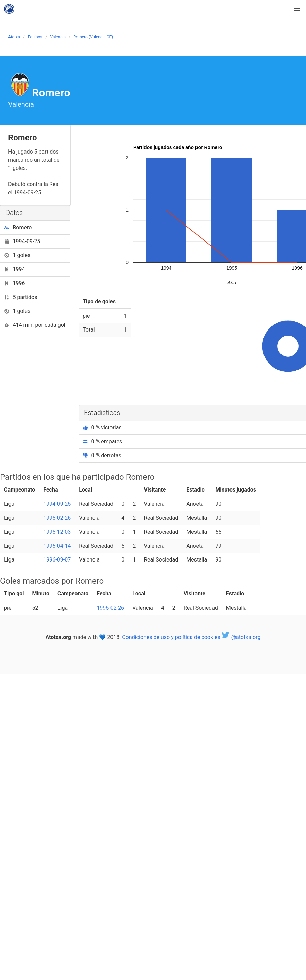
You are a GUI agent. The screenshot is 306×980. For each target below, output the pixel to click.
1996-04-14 (57, 545)
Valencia (58, 37)
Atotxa (14, 37)
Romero (18, 227)
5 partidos (20, 297)
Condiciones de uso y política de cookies (171, 637)
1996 (14, 283)
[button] (297, 9)
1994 (14, 269)
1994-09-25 (22, 241)
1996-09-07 (57, 559)
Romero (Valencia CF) (93, 37)
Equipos (35, 37)
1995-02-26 (57, 518)
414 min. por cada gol (34, 325)
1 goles (17, 255)
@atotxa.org (241, 637)
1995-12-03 (57, 532)
